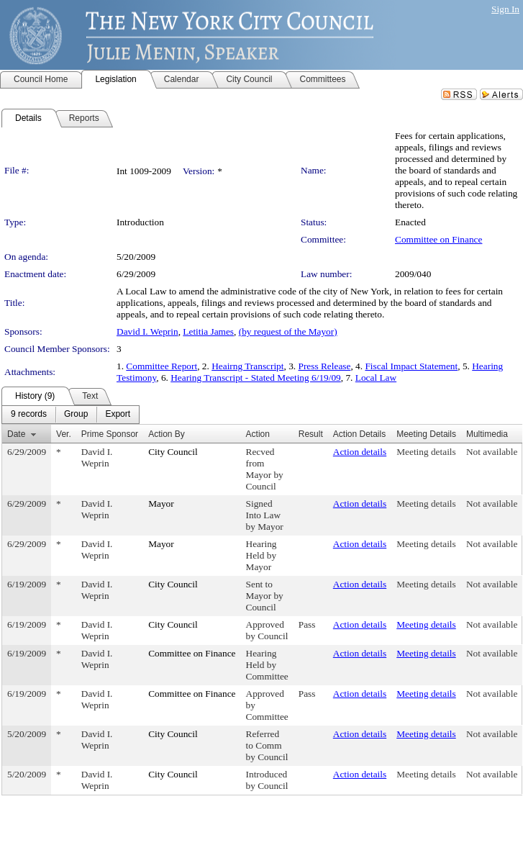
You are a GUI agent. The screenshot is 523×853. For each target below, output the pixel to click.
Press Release (325, 366)
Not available (491, 451)
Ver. (63, 434)
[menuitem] (28, 414)
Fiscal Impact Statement (411, 366)
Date (16, 434)
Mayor (161, 503)
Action (258, 434)
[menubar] (70, 414)
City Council (173, 451)
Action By (166, 434)
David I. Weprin (147, 331)
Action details (359, 451)
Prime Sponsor (109, 434)
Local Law (375, 377)
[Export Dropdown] (117, 414)
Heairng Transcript (247, 366)
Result (311, 434)
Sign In (505, 9)
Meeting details (426, 451)
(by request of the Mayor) (288, 331)
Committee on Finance (438, 239)
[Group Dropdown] (75, 414)
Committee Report (161, 366)
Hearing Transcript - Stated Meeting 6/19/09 (255, 377)
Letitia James (208, 331)
